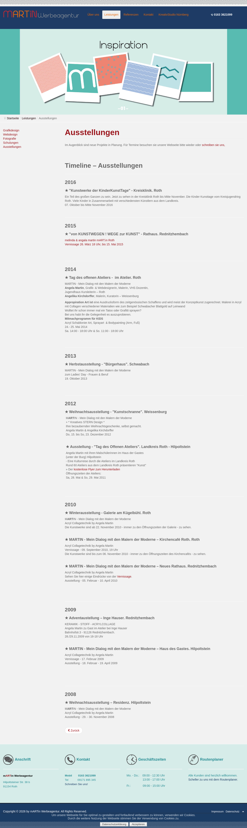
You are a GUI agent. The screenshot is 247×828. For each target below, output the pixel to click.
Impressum (217, 811)
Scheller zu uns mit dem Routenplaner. (213, 779)
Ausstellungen (12, 146)
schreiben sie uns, (213, 145)
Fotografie (9, 138)
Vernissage (124, 576)
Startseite (13, 118)
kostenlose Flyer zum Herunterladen (97, 469)
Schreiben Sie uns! (76, 784)
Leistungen (29, 118)
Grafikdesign (11, 130)
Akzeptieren (138, 824)
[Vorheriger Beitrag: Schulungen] (74, 730)
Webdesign (10, 134)
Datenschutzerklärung (114, 824)
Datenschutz (232, 811)
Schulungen (10, 142)
